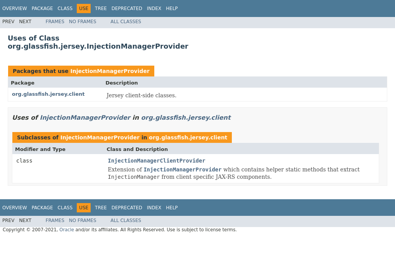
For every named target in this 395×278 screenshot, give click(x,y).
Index (154, 8)
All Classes (126, 21)
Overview (14, 8)
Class (65, 8)
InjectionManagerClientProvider (157, 161)
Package (42, 8)
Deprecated (126, 8)
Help (172, 8)
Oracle (66, 229)
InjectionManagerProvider (109, 71)
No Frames (82, 21)
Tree (101, 8)
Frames (55, 21)
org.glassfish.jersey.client (48, 94)
